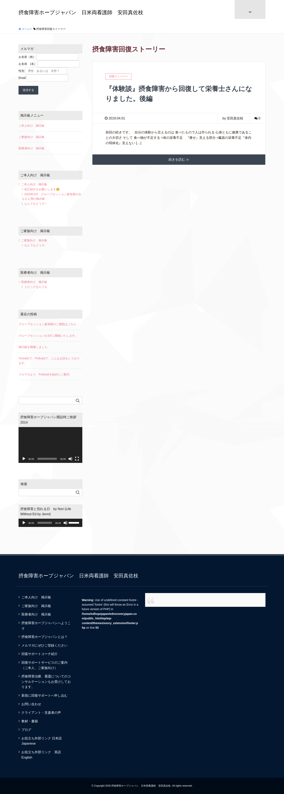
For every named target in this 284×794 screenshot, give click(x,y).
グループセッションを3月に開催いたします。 (48, 335)
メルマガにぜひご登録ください (44, 645)
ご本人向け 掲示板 (31, 125)
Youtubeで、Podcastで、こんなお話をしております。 (49, 360)
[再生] (24, 459)
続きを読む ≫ (179, 159)
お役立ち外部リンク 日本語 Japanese (43, 741)
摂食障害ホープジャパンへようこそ (46, 625)
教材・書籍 (29, 721)
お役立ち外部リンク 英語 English (42, 754)
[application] (50, 445)
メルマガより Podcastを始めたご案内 (44, 374)
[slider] (44, 523)
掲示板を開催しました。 (34, 347)
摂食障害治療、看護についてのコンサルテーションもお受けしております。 (46, 682)
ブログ (26, 729)
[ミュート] (70, 459)
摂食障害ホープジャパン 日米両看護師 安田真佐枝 (81, 12)
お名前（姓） (27, 56)
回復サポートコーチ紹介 (39, 654)
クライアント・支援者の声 (41, 712)
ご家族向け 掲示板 (31, 137)
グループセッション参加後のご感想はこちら (47, 324)
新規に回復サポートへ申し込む (44, 695)
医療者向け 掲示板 (31, 148)
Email (22, 77)
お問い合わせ (31, 704)
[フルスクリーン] (77, 459)
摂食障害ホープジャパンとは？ (44, 637)
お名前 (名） (28, 63)
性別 (21, 70)
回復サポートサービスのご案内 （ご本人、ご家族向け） (47, 665)
